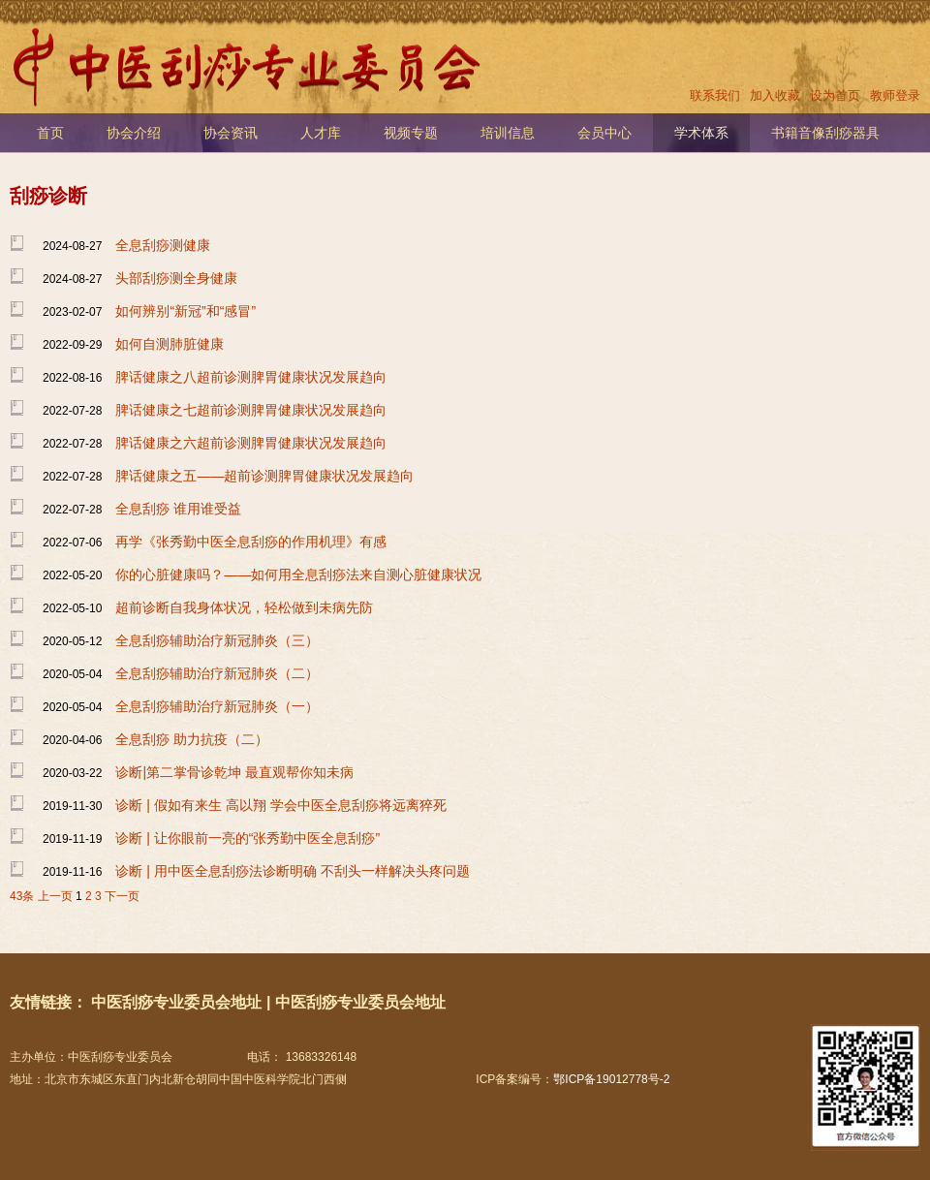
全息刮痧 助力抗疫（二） (191, 739)
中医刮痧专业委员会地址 (176, 1002)
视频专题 (411, 132)
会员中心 (604, 132)
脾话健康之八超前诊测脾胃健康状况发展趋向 (251, 377)
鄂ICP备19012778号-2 (611, 1079)
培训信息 (507, 132)
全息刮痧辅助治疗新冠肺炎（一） (217, 706)
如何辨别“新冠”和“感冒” (185, 311)
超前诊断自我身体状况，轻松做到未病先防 (244, 607)
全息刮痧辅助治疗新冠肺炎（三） (217, 640)
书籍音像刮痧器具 (825, 132)
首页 (50, 132)
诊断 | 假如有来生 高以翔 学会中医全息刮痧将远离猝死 (280, 805)
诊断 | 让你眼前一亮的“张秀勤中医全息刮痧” (247, 838)
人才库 (320, 132)
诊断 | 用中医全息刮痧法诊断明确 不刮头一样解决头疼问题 (292, 871)
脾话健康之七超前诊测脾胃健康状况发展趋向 (251, 410)
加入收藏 (775, 95)
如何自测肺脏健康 (169, 344)
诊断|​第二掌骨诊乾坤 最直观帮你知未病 (234, 772)
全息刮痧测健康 (162, 245)
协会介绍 (134, 132)
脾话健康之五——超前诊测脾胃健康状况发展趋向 (264, 475)
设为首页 (835, 95)
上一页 (55, 896)
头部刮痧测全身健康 (176, 278)
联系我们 (715, 95)
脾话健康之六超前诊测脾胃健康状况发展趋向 (251, 442)
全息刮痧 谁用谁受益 (178, 508)
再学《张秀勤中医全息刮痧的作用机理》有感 (251, 541)
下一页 (122, 896)
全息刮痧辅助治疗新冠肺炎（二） (217, 673)
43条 (22, 896)
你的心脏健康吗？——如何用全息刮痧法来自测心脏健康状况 (298, 574)
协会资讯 (230, 132)
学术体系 (701, 132)
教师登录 (895, 95)
